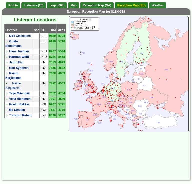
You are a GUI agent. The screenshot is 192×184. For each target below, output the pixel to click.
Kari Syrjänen (18, 68)
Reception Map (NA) (97, 5)
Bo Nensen (17, 110)
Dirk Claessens (20, 36)
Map (74, 5)
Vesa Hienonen (19, 99)
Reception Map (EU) (132, 5)
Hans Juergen (19, 51)
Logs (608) (57, 5)
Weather (158, 5)
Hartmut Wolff (19, 57)
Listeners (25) (34, 5)
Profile (13, 5)
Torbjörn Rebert (20, 115)
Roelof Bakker (19, 104)
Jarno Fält (16, 62)
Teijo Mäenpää (19, 93)
